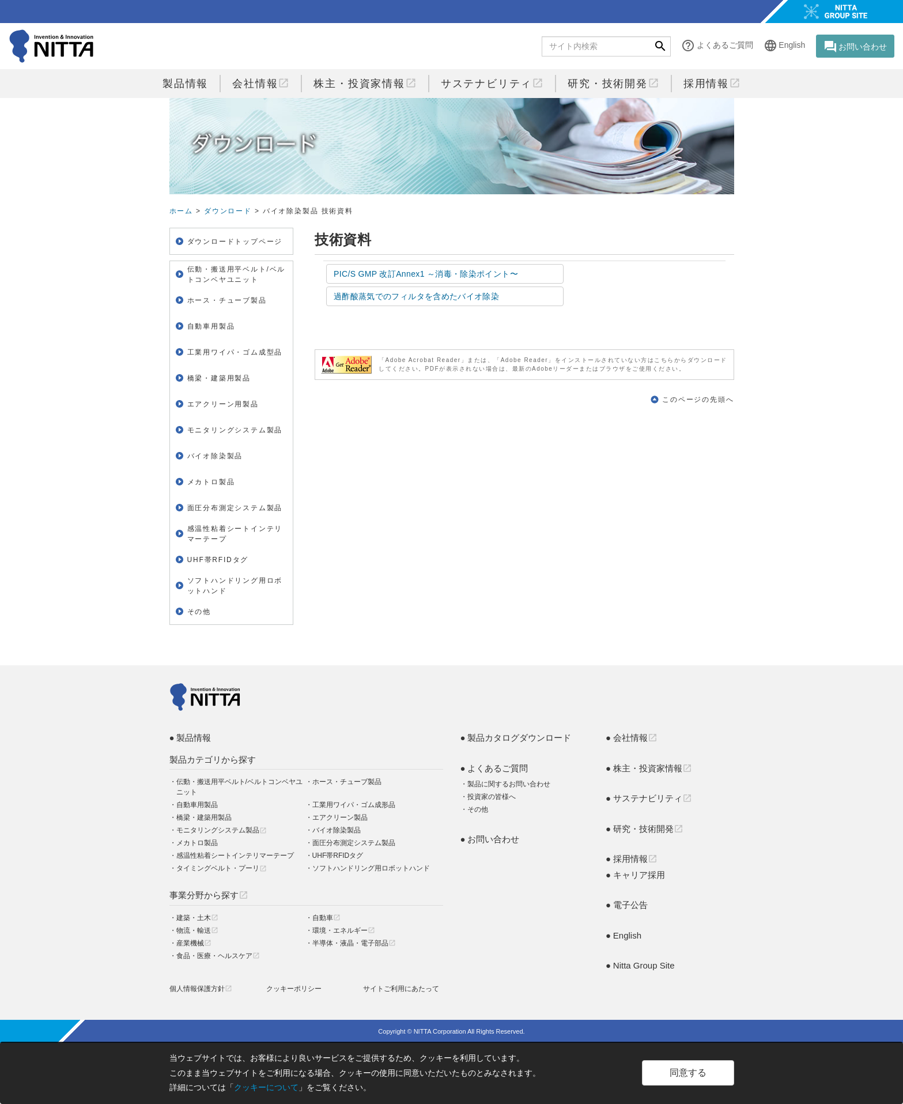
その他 (199, 612)
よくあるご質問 (717, 46)
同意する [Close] (688, 1072)
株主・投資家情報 (364, 83)
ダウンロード (228, 211)
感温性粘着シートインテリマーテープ (235, 534)
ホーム (181, 211)
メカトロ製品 (211, 482)
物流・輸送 (197, 930)
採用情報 (711, 83)
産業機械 (193, 943)
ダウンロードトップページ (235, 242)
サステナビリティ (492, 83)
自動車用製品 (211, 326)
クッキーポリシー (294, 989)
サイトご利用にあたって (401, 989)
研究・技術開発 (613, 83)
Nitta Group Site (644, 965)
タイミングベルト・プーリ (221, 868)
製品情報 (185, 83)
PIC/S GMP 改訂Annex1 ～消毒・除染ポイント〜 (426, 273)
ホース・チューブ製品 (346, 782)
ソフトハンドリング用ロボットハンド (235, 586)
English (784, 46)
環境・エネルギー (343, 930)
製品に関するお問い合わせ (508, 784)
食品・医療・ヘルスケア (218, 956)
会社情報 (260, 83)
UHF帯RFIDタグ (218, 560)
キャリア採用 (639, 875)
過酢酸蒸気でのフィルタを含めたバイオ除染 (416, 296)
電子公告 (630, 905)
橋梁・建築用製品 (219, 378)
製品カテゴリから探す (212, 759)
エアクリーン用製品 (223, 404)
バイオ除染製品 (336, 830)
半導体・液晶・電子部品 (354, 943)
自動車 (326, 918)
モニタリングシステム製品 (235, 430)
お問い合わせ (855, 47)
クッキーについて (266, 1087)
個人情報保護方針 (200, 989)
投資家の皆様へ (491, 797)
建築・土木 (197, 918)
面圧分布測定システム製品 (235, 508)
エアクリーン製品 (340, 817)
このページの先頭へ (698, 399)
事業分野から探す (208, 895)
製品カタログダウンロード (519, 738)
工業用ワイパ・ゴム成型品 (235, 352)
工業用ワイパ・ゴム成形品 (353, 805)
